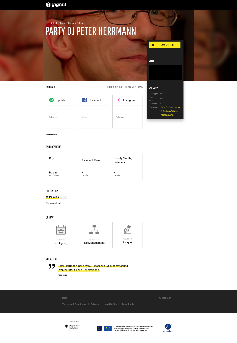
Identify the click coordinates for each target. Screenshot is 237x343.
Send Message (167, 45)
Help (64, 297)
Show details (51, 134)
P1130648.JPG (167, 115)
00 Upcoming (52, 197)
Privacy (95, 304)
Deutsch (166, 297)
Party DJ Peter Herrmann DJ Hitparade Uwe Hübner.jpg (171, 107)
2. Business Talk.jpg (169, 111)
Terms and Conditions (74, 304)
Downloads (128, 304)
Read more (62, 275)
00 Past (63, 197)
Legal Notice (110, 304)
